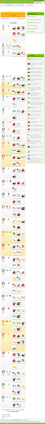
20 (3, 245)
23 (3, 283)
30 (3, 385)
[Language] (39, 2)
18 (3, 220)
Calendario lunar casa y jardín (34, 22)
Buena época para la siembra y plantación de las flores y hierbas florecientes (36, 79)
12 (3, 143)
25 (3, 309)
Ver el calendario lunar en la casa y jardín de (13, 410)
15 (3, 181)
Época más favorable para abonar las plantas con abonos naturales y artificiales (36, 64)
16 (3, 194)
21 (3, 258)
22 (3, 271)
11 (3, 136)
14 (3, 169)
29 (3, 372)
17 (3, 207)
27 (3, 334)
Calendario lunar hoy (32, 16)
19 (3, 232)
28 (3, 353)
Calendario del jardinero (33, 28)
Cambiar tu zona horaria (6, 416)
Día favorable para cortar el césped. (36, 150)
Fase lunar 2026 (31, 31)
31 (3, 397)
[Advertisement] (35, 41)
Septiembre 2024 (5, 18)
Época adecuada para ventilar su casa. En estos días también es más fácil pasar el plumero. (36, 98)
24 (3, 296)
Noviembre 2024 (21, 18)
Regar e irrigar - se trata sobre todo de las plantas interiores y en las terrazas (36, 59)
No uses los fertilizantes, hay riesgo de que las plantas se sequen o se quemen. (36, 147)
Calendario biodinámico (33, 25)
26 (3, 322)
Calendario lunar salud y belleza (34, 19)
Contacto (3, 417)
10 (3, 129)
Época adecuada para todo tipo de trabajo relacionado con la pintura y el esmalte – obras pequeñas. (36, 103)
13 (3, 156)
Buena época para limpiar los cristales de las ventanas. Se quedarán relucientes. (35, 93)
